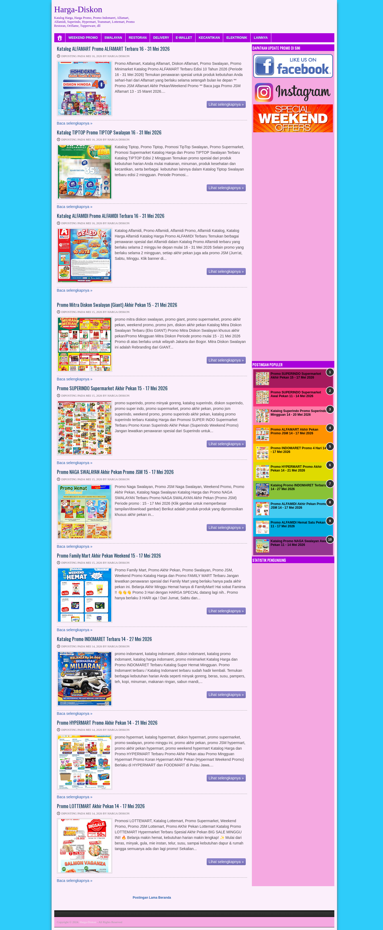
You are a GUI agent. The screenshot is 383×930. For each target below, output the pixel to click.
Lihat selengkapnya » (226, 104)
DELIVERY (161, 38)
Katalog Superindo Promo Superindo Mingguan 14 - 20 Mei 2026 (299, 413)
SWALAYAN (113, 38)
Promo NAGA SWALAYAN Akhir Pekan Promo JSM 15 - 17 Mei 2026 (115, 472)
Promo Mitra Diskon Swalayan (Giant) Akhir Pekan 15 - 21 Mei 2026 (117, 305)
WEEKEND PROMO (83, 38)
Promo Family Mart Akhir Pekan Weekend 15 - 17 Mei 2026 (109, 556)
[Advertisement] (237, 15)
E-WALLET (184, 38)
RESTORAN (138, 38)
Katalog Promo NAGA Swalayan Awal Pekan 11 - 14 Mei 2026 (299, 543)
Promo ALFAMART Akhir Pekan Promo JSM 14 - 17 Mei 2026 (294, 431)
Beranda (164, 897)
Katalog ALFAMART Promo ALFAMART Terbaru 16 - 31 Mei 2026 (113, 49)
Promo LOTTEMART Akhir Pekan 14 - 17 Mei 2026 (101, 806)
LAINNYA (261, 38)
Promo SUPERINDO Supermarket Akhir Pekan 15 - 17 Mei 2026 (112, 388)
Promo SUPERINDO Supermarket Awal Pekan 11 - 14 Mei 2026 (296, 394)
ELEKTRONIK (236, 38)
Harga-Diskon (88, 922)
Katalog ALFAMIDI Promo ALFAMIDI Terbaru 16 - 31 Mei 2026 (110, 216)
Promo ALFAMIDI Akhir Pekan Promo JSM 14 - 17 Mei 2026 (299, 505)
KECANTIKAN (209, 38)
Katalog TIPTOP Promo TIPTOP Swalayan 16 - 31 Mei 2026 (109, 132)
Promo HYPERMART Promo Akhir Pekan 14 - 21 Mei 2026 (107, 723)
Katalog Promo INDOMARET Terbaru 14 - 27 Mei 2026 (104, 639)
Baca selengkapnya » (75, 123)
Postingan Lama (145, 897)
